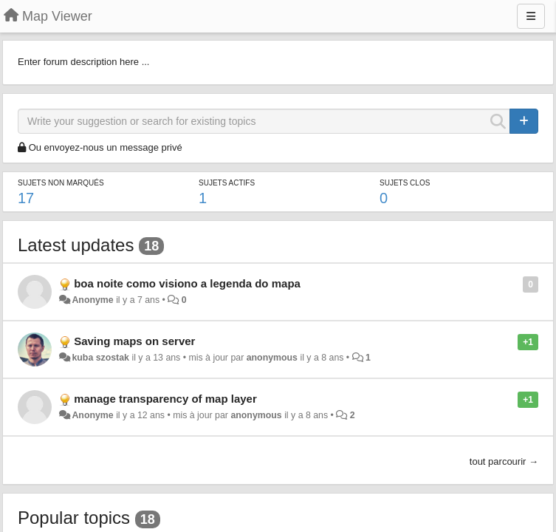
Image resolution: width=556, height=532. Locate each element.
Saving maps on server (134, 341)
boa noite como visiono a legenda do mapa (187, 283)
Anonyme (92, 300)
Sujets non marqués (61, 183)
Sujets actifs (227, 183)
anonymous (272, 357)
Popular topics (74, 518)
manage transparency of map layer (165, 398)
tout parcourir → (504, 461)
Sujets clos (405, 183)
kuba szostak (100, 357)
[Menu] (531, 16)
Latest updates (76, 245)
